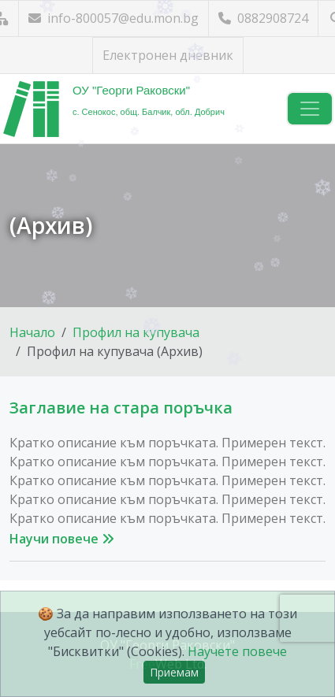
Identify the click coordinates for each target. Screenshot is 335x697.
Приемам (174, 672)
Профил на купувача (136, 332)
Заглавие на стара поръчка (121, 407)
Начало (32, 332)
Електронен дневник (167, 55)
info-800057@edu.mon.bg (113, 18)
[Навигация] (310, 108)
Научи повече (61, 538)
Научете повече (237, 651)
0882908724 (263, 18)
